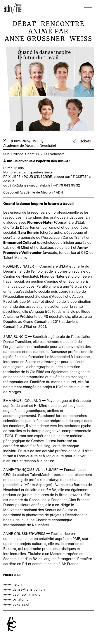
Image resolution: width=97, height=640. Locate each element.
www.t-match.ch (17, 599)
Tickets (82, 141)
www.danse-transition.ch (24, 589)
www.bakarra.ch (16, 604)
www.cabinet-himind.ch (23, 594)
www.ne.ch (12, 584)
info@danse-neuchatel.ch (30, 185)
